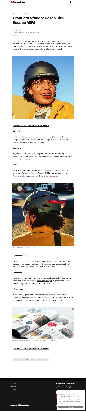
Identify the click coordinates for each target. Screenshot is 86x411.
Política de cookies (23, 405)
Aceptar (71, 407)
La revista (13, 383)
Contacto (13, 389)
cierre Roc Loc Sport (44, 281)
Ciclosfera (19, 30)
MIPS (62, 156)
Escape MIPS (43, 173)
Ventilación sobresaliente (22, 278)
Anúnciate (13, 386)
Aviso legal (14, 405)
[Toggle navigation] (74, 2)
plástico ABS (33, 156)
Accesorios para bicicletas (22, 14)
